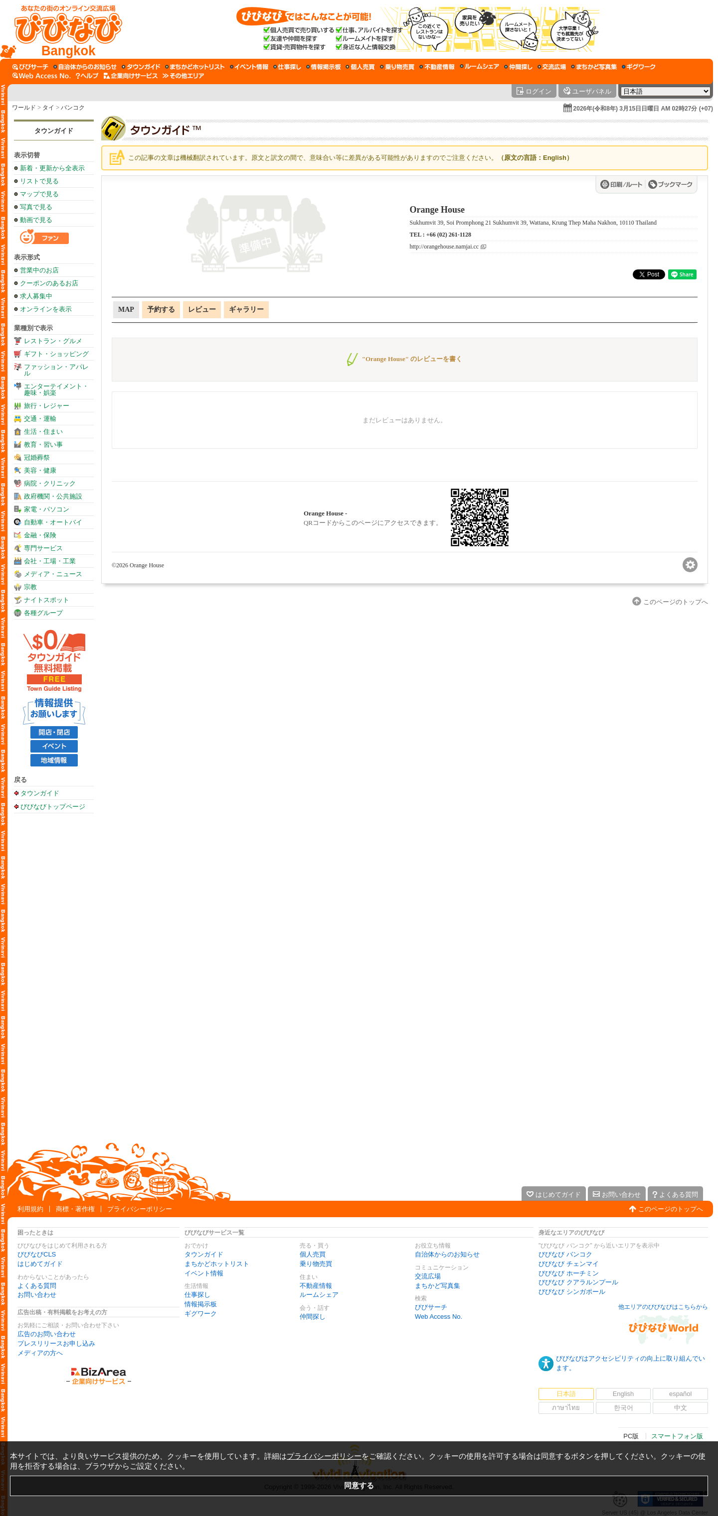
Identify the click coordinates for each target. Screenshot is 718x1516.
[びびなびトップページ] (63, 29)
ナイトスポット (46, 600)
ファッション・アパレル (56, 370)
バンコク (73, 107)
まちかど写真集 (437, 1285)
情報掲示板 (200, 1304)
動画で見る (36, 220)
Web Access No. (438, 1316)
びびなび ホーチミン (568, 1273)
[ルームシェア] (479, 67)
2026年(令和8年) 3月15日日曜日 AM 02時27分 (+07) (643, 108)
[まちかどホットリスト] (195, 67)
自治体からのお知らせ (447, 1254)
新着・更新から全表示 (52, 168)
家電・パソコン (46, 509)
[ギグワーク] (639, 67)
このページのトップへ (670, 1209)
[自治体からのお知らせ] (85, 67)
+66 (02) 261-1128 (448, 234)
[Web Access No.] (41, 76)
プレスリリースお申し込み (56, 1343)
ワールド (24, 107)
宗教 (30, 587)
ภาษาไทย (566, 1407)
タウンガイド (53, 130)
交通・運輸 (40, 418)
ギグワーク (200, 1313)
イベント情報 (203, 1273)
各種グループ (43, 613)
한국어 (623, 1407)
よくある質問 (36, 1285)
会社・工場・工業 (50, 561)
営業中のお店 (39, 270)
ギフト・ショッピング (56, 354)
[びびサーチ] (30, 67)
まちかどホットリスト (216, 1263)
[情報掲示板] (323, 67)
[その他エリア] (183, 76)
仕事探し (197, 1294)
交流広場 (428, 1276)
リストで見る (39, 181)
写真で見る (36, 207)
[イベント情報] (249, 67)
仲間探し (313, 1316)
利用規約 (30, 1209)
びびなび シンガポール (571, 1291)
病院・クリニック (50, 483)
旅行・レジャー (46, 405)
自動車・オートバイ (53, 522)
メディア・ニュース (53, 574)
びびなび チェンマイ (568, 1263)
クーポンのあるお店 (49, 283)
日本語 (566, 1393)
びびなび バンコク (565, 1254)
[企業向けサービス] (131, 76)
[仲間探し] (518, 67)
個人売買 (313, 1254)
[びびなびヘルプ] (87, 76)
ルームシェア (319, 1294)
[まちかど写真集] (594, 67)
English (623, 1393)
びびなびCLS (36, 1254)
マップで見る (39, 194)
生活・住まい (43, 431)
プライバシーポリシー (139, 1209)
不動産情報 (316, 1285)
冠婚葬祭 (37, 457)
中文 (680, 1407)
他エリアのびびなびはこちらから (663, 1306)
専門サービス (43, 548)
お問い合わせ (36, 1294)
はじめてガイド (40, 1263)
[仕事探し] (287, 67)
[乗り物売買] (397, 67)
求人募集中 (36, 296)
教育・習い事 (43, 444)
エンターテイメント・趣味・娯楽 (56, 389)
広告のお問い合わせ (46, 1334)
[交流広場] (552, 67)
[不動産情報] (437, 67)
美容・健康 (40, 470)
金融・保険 (40, 535)
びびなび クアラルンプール (578, 1282)
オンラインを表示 (46, 309)
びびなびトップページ (52, 806)
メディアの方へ (40, 1353)
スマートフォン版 (677, 1436)
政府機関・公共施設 (53, 496)
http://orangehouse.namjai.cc (444, 247)
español (680, 1393)
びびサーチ (431, 1307)
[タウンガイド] (141, 67)
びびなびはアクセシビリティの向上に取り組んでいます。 (630, 1363)
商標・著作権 (75, 1209)
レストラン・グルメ (53, 341)
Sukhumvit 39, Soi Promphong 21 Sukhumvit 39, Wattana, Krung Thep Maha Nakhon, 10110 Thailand (533, 222)
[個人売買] (360, 67)
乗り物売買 (316, 1263)
